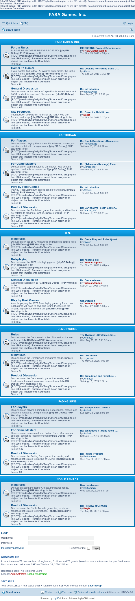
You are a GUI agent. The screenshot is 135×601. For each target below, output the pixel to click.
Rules (15, 334)
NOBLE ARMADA (67, 479)
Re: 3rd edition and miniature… (98, 376)
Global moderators (37, 574)
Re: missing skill (89, 260)
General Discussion (24, 88)
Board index (13, 592)
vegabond (88, 358)
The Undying (90, 143)
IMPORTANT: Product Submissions (100, 48)
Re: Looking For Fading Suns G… (99, 68)
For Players (19, 140)
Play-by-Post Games (25, 186)
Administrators (18, 574)
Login (4, 533)
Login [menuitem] (130, 23)
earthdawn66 (90, 91)
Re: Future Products (92, 453)
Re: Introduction (89, 89)
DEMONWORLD (68, 329)
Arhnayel (88, 337)
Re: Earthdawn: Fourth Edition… (99, 208)
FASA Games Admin (95, 50)
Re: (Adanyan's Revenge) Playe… (99, 164)
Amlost (87, 410)
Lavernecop (95, 585)
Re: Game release (90, 280)
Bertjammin (89, 456)
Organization (87, 301)
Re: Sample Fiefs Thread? (95, 407)
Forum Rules (20, 47)
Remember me (80, 548)
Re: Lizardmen (88, 355)
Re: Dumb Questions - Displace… (99, 141)
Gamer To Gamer (22, 68)
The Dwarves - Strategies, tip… (98, 335)
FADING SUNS (67, 401)
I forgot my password (12, 548)
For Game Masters (23, 163)
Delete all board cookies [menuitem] (91, 592)
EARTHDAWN (67, 135)
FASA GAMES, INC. (67, 42)
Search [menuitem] (131, 30)
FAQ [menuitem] (25, 23)
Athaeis (87, 190)
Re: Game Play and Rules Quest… (99, 239)
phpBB (56, 598)
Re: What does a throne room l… (99, 430)
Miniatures (18, 238)
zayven (87, 242)
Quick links (12, 23)
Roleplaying (19, 259)
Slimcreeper (89, 167)
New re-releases (89, 485)
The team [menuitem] (67, 592)
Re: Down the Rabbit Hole (95, 112)
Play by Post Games (25, 300)
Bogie (86, 115)
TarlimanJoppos (92, 262)
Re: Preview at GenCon (93, 505)
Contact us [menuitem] (51, 592)
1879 (67, 233)
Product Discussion (24, 207)
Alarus (86, 71)
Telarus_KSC (90, 210)
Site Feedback (21, 111)
